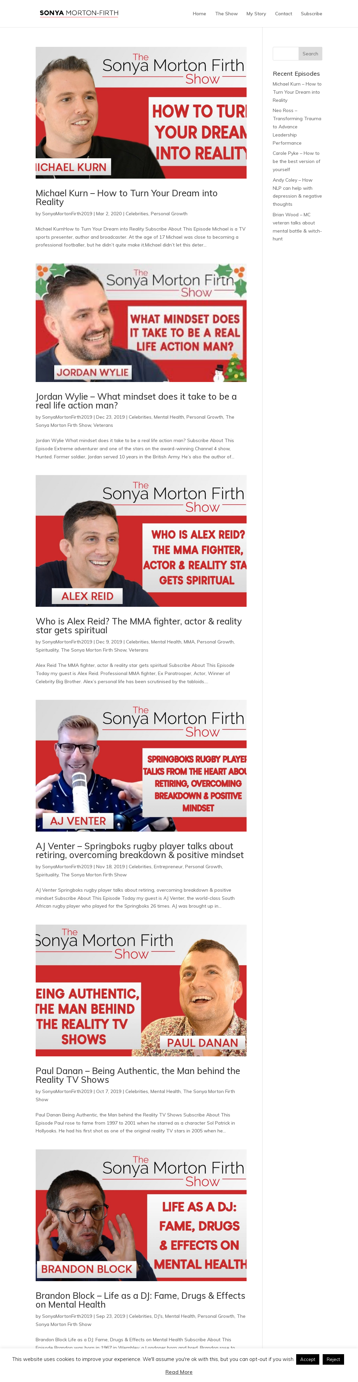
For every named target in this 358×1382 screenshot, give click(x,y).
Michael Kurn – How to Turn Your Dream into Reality (127, 197)
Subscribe (311, 14)
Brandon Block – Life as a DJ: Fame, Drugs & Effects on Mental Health (140, 1300)
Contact (283, 14)
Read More (179, 1372)
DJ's (158, 1316)
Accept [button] (307, 1359)
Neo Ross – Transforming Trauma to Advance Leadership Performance (297, 126)
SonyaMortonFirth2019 (67, 214)
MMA (189, 642)
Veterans (103, 425)
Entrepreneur (168, 866)
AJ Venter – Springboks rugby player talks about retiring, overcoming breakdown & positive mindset (140, 850)
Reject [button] (333, 1359)
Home (199, 14)
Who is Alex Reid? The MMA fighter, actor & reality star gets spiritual (139, 626)
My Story (256, 14)
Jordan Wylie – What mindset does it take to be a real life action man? (136, 401)
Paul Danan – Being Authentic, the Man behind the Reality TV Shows (138, 1075)
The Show (226, 14)
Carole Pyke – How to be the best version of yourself (296, 161)
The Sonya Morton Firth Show (93, 650)
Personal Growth (169, 214)
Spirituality (47, 650)
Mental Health (169, 417)
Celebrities (137, 214)
